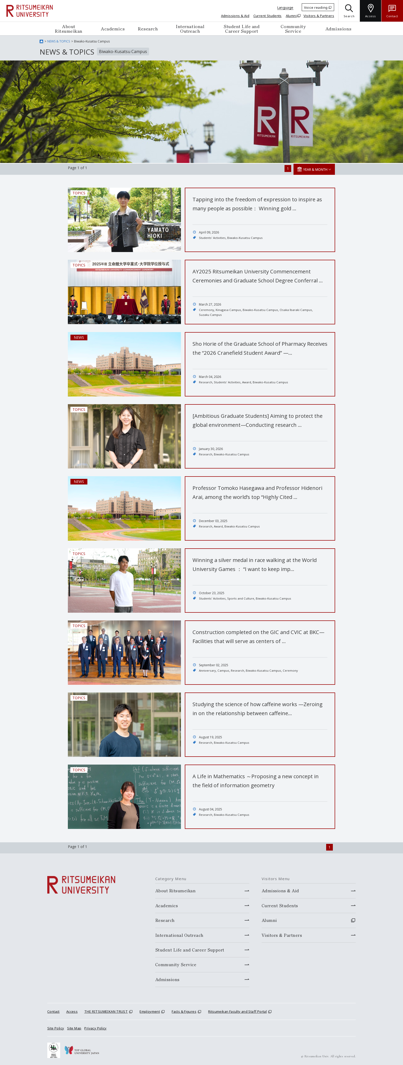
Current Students (267, 15)
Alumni (291, 15)
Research (148, 28)
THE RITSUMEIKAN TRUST (106, 1010)
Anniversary (207, 670)
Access (72, 1010)
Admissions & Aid (235, 15)
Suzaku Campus (210, 314)
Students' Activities (212, 237)
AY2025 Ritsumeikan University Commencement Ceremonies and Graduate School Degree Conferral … (257, 279)
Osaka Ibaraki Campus (296, 309)
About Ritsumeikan (69, 28)
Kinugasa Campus (229, 309)
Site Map (74, 1026)
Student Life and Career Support (242, 28)
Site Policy (55, 1026)
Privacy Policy (95, 1026)
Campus (224, 670)
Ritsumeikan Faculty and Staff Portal (237, 1010)
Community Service (293, 28)
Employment (150, 1010)
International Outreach (190, 28)
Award (247, 381)
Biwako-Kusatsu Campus (245, 237)
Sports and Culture (241, 597)
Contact (53, 1010)
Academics (113, 28)
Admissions (338, 28)
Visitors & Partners (319, 15)
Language (285, 7)
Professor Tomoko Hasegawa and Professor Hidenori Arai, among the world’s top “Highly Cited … (260, 496)
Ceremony (206, 309)
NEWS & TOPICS (58, 41)
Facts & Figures (184, 1010)
